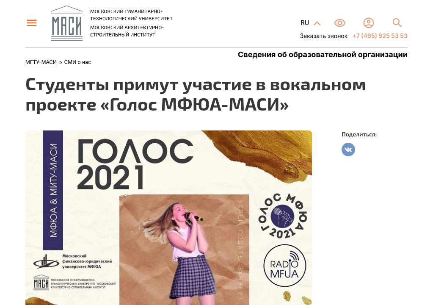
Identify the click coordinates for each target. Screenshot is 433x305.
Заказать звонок (324, 35)
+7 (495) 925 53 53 (379, 35)
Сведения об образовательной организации (323, 54)
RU (306, 22)
